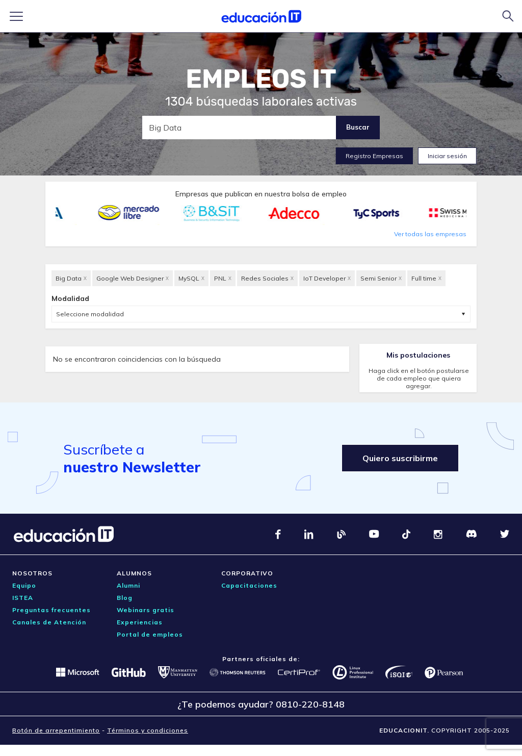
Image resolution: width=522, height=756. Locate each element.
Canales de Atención (49, 622)
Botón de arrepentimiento (56, 730)
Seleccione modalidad (90, 314)
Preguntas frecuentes (51, 610)
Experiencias (140, 622)
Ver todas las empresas (430, 234)
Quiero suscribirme (400, 458)
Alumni (128, 585)
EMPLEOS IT (261, 79)
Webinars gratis (145, 610)
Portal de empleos (150, 634)
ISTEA (22, 597)
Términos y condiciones (147, 730)
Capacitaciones (249, 585)
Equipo (24, 585)
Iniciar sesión (447, 156)
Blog (125, 597)
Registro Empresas (374, 156)
